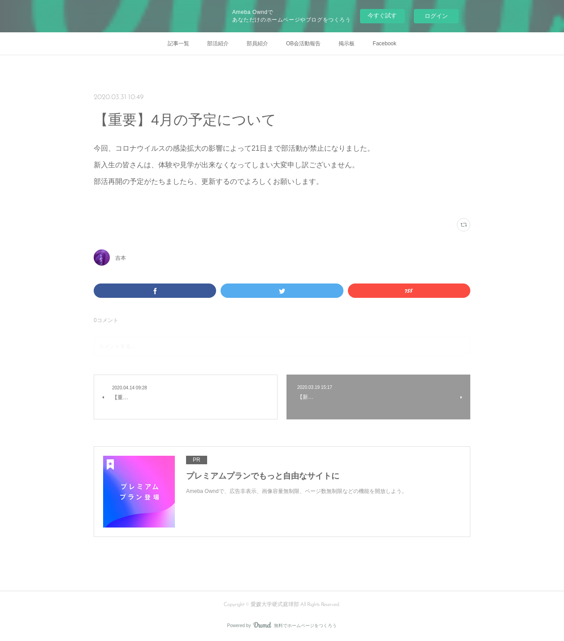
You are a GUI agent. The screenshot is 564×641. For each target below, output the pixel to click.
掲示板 (346, 43)
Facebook (384, 43)
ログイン (436, 16)
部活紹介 (218, 43)
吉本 (120, 258)
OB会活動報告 (303, 43)
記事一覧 (178, 43)
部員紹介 (257, 43)
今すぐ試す (382, 15)
